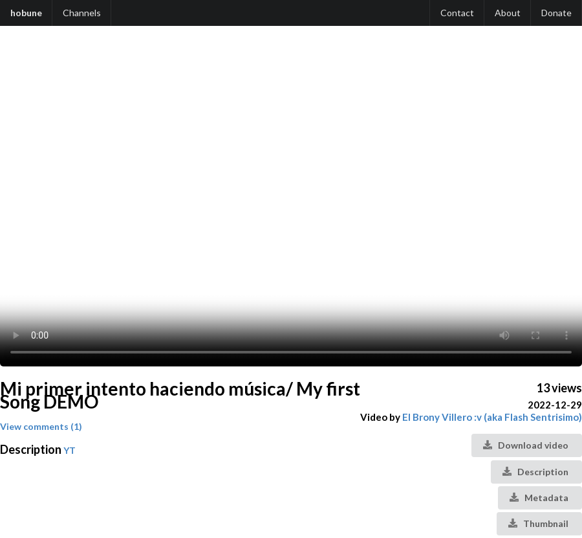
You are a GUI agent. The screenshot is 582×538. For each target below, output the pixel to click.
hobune (26, 12)
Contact (457, 12)
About (508, 12)
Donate (556, 12)
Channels (82, 12)
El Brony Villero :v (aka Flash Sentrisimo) (492, 417)
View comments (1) (41, 426)
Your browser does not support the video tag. (291, 202)
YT (69, 450)
